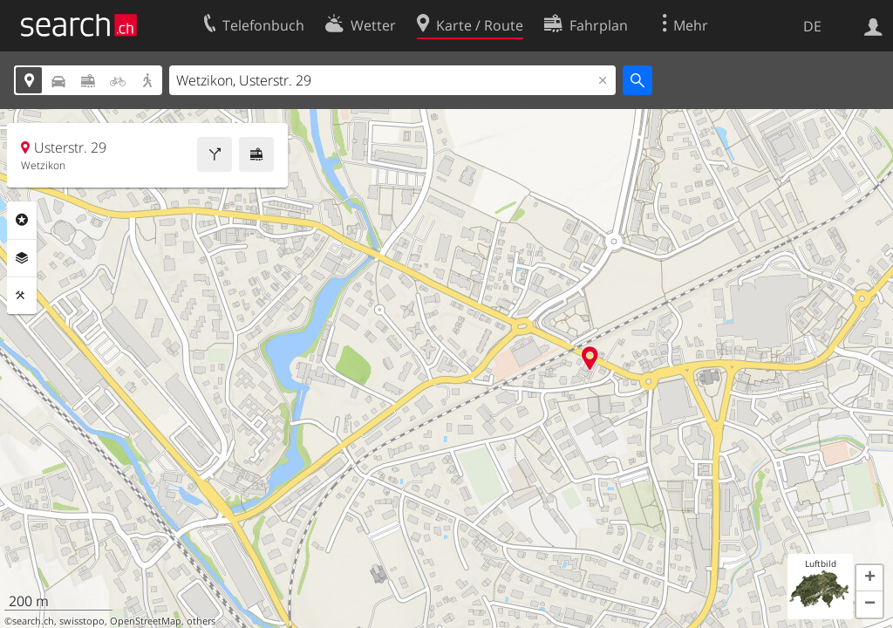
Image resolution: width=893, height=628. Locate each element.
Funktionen (22, 295)
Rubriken (22, 219)
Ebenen (22, 258)
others (201, 621)
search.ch (33, 621)
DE (812, 26)
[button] (869, 578)
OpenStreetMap (145, 621)
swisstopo (82, 621)
